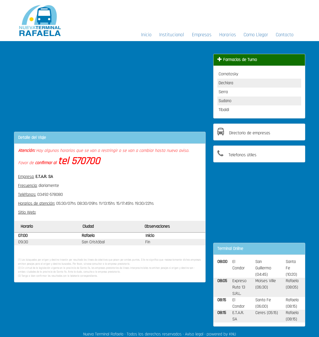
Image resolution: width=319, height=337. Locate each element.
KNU (232, 334)
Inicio (146, 34)
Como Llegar (256, 34)
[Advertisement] (215, 14)
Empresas (201, 34)
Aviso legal (194, 334)
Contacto (284, 34)
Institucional (171, 34)
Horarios (227, 34)
